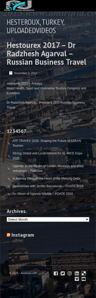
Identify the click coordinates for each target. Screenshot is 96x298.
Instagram (23, 235)
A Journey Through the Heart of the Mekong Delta (46, 178)
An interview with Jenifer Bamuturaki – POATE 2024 (48, 186)
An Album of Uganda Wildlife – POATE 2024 (43, 194)
